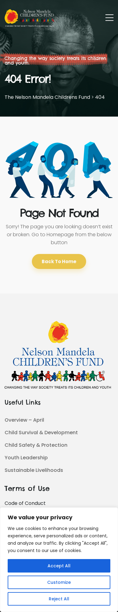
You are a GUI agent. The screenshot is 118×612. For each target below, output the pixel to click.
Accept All (59, 566)
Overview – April (24, 420)
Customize (59, 582)
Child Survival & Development (41, 432)
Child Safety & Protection (36, 445)
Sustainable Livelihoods (34, 470)
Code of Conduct (25, 503)
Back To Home (59, 261)
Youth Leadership (26, 457)
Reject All (59, 599)
